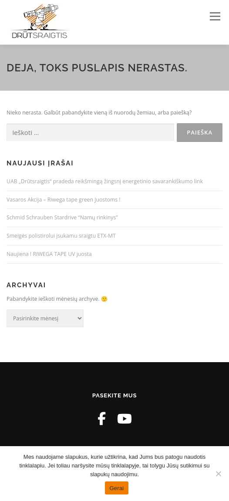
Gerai (116, 488)
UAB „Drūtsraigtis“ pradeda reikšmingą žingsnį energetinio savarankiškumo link (105, 181)
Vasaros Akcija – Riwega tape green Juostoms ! (64, 199)
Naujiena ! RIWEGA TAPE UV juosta (49, 254)
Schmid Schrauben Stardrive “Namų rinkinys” (62, 217)
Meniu (214, 16)
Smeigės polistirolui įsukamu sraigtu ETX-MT (61, 235)
